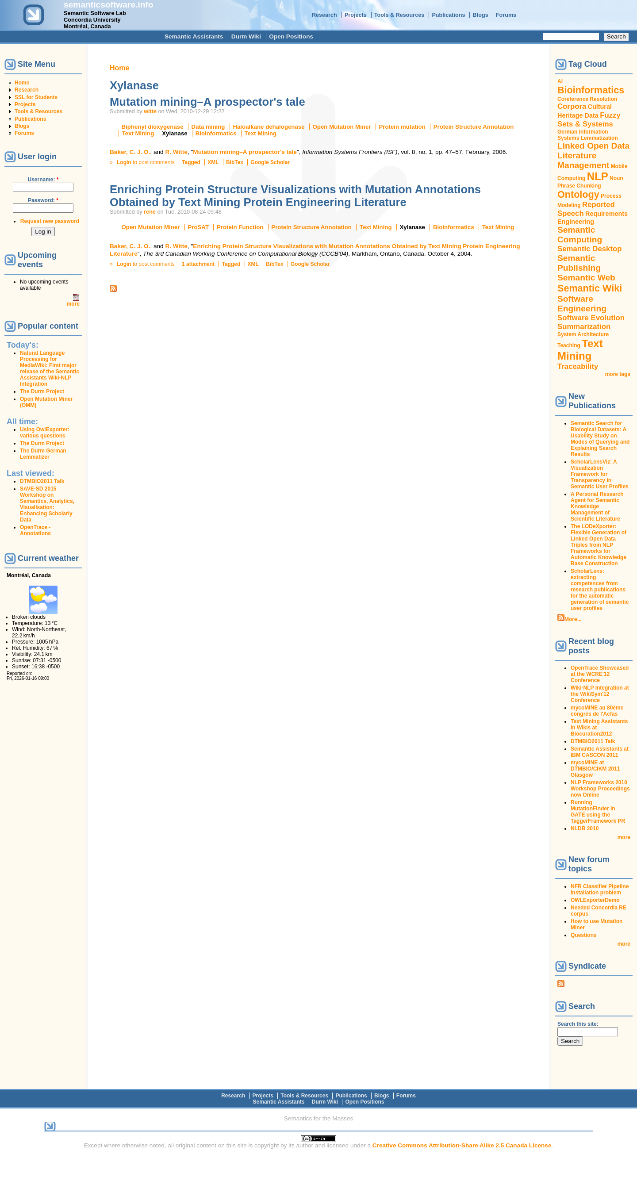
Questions (584, 935)
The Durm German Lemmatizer (43, 454)
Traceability (577, 366)
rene (150, 212)
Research (324, 15)
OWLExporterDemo (595, 900)
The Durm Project (42, 391)
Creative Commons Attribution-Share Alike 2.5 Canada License (462, 1145)
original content (196, 1145)
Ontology (578, 194)
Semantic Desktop (589, 249)
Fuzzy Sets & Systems (589, 119)
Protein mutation (402, 126)
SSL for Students (36, 97)
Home (22, 83)
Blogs (480, 15)
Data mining (208, 126)
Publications (448, 15)
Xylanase (175, 133)
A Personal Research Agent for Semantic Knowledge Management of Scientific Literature (597, 506)
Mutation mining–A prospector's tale (207, 102)
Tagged (191, 162)
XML (213, 162)
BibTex (234, 162)
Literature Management (583, 160)
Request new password (49, 221)
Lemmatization (599, 138)
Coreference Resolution (587, 99)
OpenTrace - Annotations (35, 530)
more (73, 304)
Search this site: (513, 36)
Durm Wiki (246, 36)
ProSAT (198, 227)
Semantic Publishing (579, 262)
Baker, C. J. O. (130, 152)
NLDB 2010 (585, 828)
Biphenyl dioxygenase (153, 126)
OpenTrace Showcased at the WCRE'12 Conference (600, 674)
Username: (42, 179)
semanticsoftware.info (108, 4)
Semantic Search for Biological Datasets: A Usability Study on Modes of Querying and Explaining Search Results (600, 438)
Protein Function (240, 227)
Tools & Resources (399, 15)
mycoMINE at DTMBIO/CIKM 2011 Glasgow (595, 768)
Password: (43, 200)
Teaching (568, 345)
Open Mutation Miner (342, 126)
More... (573, 619)
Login (124, 162)
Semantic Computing (579, 234)
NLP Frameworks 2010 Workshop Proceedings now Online (600, 788)
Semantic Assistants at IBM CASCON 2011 (600, 752)
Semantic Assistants (194, 36)
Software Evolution (591, 318)
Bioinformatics (216, 133)
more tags (617, 374)
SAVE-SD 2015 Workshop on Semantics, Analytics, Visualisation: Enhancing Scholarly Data (47, 504)
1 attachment (198, 264)
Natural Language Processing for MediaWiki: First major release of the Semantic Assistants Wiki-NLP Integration (49, 368)
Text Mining (138, 133)
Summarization (583, 326)
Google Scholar (270, 162)
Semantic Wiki (589, 288)
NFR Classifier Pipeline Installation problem (600, 889)
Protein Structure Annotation (474, 126)
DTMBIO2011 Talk (42, 481)
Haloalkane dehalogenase (268, 126)
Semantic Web (586, 277)
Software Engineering (581, 303)
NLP (597, 176)
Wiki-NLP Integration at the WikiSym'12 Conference (600, 694)
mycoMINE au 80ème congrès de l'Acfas (597, 711)
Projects (356, 15)
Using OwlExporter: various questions (44, 432)
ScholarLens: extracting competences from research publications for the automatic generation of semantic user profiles (600, 589)
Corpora (571, 106)
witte (150, 111)
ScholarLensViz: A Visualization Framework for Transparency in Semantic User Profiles (600, 474)
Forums (506, 15)
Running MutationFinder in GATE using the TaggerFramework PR (598, 811)
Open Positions (291, 36)
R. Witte (176, 152)
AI (560, 81)
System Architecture (583, 334)
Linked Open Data (593, 145)
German (567, 132)
